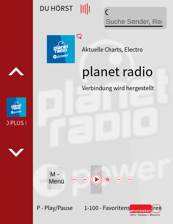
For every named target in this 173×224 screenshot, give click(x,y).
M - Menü (56, 178)
